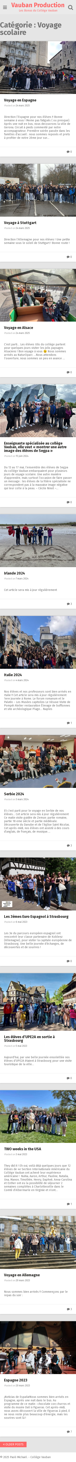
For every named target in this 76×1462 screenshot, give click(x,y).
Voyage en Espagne (20, 100)
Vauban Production (38, 5)
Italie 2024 (13, 675)
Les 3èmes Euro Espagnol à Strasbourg (36, 916)
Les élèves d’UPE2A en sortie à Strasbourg (29, 1039)
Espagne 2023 (15, 1380)
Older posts (13, 1444)
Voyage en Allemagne (22, 1275)
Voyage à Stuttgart (20, 223)
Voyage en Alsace (18, 327)
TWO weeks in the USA (23, 1149)
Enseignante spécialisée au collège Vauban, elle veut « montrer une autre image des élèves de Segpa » (35, 447)
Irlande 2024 (14, 573)
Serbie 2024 (14, 794)
